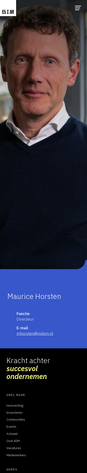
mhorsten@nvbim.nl (35, 333)
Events (11, 426)
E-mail (22, 327)
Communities (15, 419)
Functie (23, 313)
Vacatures (13, 448)
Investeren (14, 412)
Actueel (12, 434)
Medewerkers (16, 455)
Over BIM (13, 441)
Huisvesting (14, 405)
